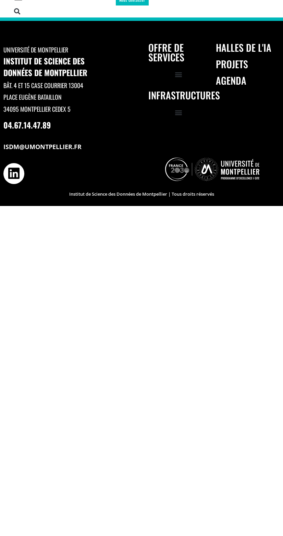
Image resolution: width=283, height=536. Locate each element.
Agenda (231, 80)
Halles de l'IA (243, 47)
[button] (17, 11)
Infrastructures (184, 95)
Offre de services (166, 52)
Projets (232, 64)
